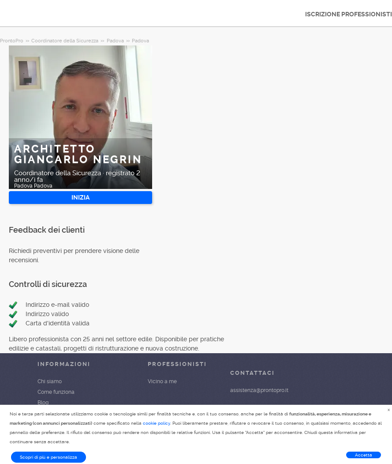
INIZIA (80, 197)
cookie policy (156, 423)
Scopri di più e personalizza (48, 457)
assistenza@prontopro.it (259, 390)
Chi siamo (49, 381)
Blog (43, 403)
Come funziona (56, 392)
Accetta (363, 455)
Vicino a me (162, 381)
